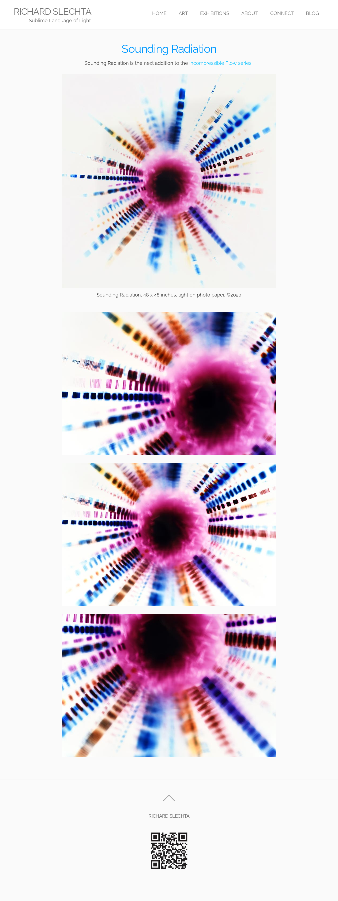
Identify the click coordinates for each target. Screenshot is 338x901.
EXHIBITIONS (214, 13)
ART (183, 13)
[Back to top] (169, 801)
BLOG (312, 13)
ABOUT (249, 13)
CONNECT (282, 13)
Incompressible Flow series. (220, 63)
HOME (159, 13)
